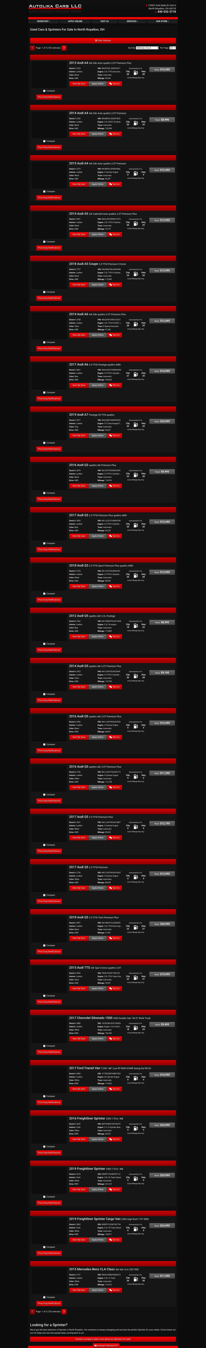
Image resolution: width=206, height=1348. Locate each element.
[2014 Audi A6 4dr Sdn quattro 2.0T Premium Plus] (49, 326)
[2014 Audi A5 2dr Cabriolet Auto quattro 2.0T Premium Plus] (49, 225)
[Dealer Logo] (55, 8)
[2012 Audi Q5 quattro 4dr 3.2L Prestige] (49, 627)
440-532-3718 (168, 11)
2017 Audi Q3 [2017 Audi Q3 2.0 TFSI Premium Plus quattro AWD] (98, 515)
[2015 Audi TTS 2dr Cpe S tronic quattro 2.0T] (49, 979)
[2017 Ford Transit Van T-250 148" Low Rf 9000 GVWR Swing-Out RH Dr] (49, 1080)
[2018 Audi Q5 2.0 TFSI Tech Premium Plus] (49, 929)
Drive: (71, 78)
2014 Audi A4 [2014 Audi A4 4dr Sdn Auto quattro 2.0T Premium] (97, 113)
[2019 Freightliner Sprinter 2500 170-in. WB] (49, 1180)
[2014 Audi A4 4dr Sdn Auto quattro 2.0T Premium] (49, 124)
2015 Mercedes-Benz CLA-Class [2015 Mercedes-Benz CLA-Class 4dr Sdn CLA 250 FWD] (104, 1269)
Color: (71, 75)
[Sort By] (147, 47)
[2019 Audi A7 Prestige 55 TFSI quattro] (49, 426)
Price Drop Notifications (49, 97)
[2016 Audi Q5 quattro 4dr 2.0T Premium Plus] (49, 728)
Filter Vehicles (103, 40)
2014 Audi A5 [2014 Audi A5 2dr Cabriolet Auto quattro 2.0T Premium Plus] (103, 213)
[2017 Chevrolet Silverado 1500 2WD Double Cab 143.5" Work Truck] (49, 1029)
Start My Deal (78, 83)
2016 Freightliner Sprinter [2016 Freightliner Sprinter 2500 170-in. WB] (96, 1118)
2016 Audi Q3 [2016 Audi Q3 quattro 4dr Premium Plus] (92, 465)
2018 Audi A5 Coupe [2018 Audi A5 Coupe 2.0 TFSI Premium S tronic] (97, 264)
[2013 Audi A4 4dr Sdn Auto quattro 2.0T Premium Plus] (49, 74)
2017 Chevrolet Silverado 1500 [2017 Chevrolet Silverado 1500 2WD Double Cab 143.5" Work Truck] (110, 1018)
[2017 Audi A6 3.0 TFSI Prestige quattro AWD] (49, 376)
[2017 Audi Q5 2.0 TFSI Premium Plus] (49, 828)
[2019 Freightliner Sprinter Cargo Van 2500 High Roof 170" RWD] (49, 1230)
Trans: (100, 75)
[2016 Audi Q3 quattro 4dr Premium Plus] (49, 476)
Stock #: (72, 68)
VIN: (99, 68)
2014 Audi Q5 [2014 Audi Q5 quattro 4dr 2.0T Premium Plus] (95, 666)
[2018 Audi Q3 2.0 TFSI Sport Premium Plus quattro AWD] (49, 577)
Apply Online (97, 83)
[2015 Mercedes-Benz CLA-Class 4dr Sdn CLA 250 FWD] (49, 1281)
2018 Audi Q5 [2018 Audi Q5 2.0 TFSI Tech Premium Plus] (94, 917)
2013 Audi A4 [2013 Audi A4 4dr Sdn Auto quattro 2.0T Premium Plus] (100, 63)
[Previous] (32, 47)
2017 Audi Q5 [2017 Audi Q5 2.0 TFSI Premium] (88, 867)
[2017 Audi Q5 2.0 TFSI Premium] (49, 879)
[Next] (64, 47)
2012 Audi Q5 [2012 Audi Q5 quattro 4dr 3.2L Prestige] (92, 616)
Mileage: (101, 78)
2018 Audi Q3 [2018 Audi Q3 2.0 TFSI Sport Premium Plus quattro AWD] (101, 565)
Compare (50, 91)
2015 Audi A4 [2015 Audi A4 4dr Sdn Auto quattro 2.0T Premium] (97, 163)
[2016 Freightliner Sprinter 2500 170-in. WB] (49, 1130)
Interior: (72, 72)
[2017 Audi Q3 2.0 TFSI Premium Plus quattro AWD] (49, 527)
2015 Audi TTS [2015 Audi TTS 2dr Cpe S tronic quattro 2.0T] (95, 967)
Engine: (101, 72)
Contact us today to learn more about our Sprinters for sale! (103, 1339)
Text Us (114, 83)
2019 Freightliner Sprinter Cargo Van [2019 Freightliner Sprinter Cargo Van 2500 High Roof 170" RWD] (109, 1219)
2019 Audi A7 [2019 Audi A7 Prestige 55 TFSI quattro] (91, 414)
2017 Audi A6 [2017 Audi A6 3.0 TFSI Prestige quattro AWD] (95, 364)
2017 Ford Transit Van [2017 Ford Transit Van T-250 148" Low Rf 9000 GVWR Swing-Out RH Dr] (110, 1068)
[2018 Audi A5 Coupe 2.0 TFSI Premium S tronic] (49, 275)
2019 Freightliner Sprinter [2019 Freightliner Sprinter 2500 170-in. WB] (96, 1169)
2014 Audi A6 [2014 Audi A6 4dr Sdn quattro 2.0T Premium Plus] (97, 314)
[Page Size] (172, 47)
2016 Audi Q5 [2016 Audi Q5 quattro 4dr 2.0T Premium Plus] (95, 716)
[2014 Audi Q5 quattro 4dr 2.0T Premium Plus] (49, 677)
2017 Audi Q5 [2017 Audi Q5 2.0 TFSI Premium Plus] (91, 817)
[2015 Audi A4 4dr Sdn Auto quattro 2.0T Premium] (49, 175)
